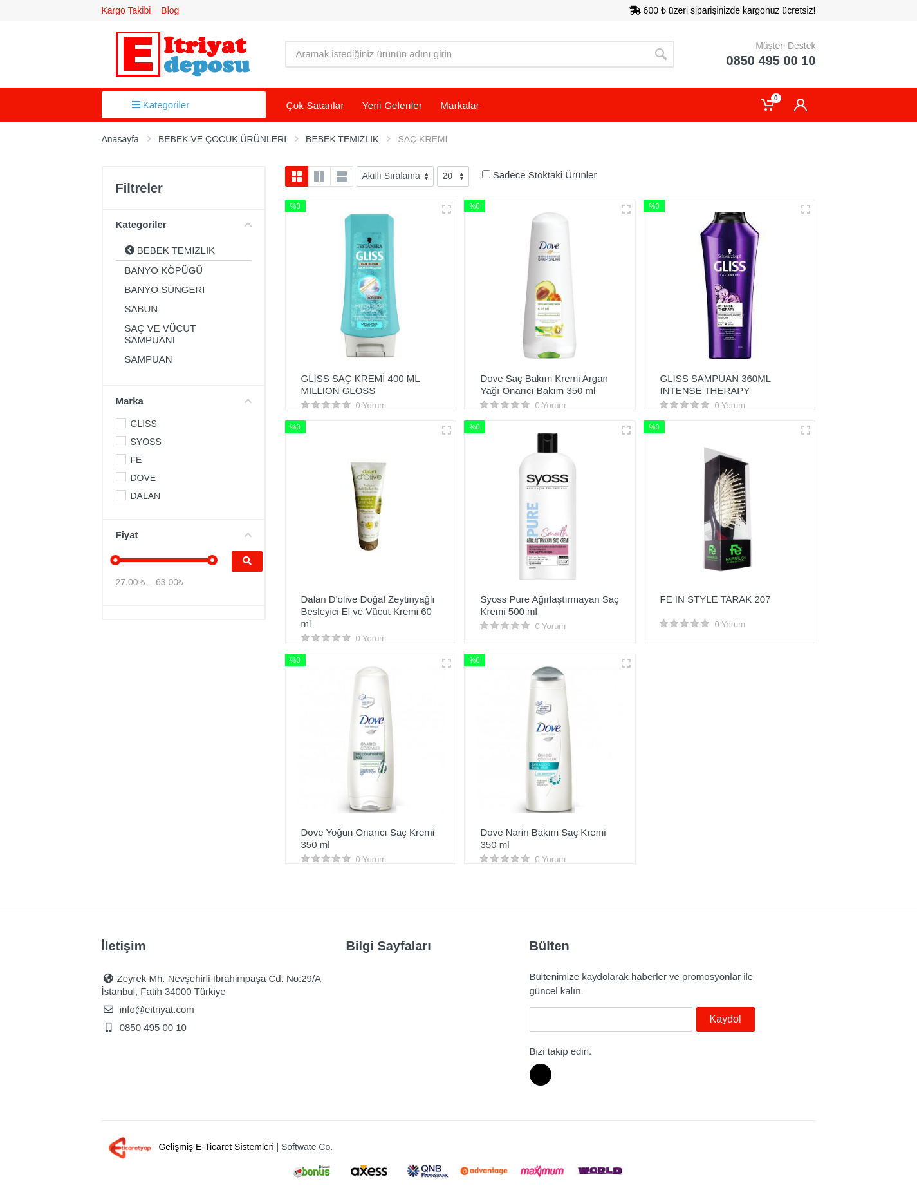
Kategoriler (161, 104)
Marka (184, 400)
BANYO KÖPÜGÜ (164, 270)
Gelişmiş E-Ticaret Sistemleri (189, 1147)
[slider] (116, 560)
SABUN (141, 308)
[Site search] (466, 54)
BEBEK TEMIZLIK (170, 250)
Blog (170, 10)
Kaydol (725, 1019)
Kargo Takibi (126, 10)
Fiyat (184, 534)
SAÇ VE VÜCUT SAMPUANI (160, 334)
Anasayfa (120, 139)
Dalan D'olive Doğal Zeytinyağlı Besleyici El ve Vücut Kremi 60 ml (368, 611)
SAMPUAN (148, 359)
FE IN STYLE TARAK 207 (715, 599)
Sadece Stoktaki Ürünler (545, 174)
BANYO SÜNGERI (165, 289)
